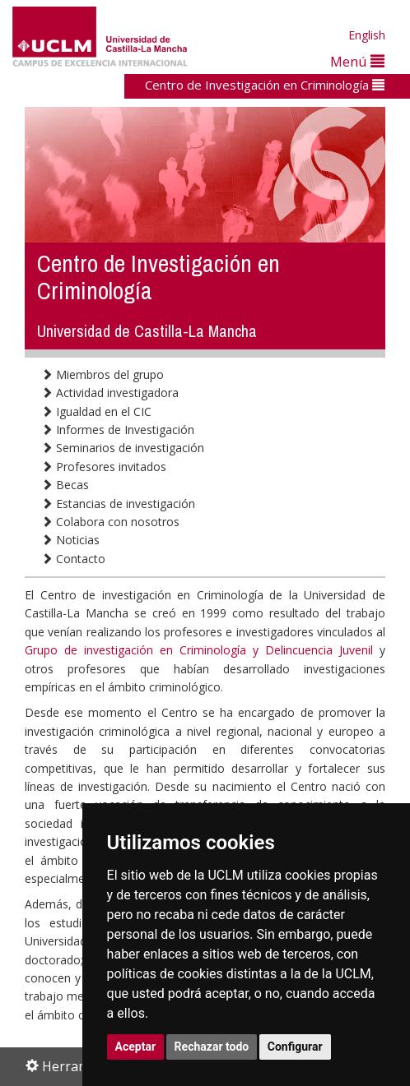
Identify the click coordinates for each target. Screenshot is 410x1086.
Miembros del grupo (102, 374)
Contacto (73, 558)
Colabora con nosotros (110, 521)
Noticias (70, 540)
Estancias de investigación (118, 503)
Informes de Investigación (117, 429)
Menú (357, 61)
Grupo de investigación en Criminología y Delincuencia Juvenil (199, 650)
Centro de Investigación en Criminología (264, 84)
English (366, 35)
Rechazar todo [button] (212, 1046)
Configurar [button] (295, 1046)
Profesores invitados (103, 466)
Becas (65, 484)
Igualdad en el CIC (96, 411)
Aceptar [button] (135, 1046)
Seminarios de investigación (122, 447)
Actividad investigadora (110, 392)
